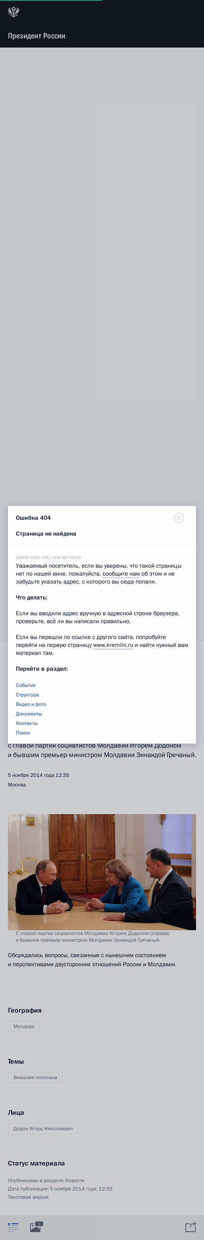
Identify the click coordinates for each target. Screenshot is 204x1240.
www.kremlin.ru (113, 645)
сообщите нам (121, 574)
